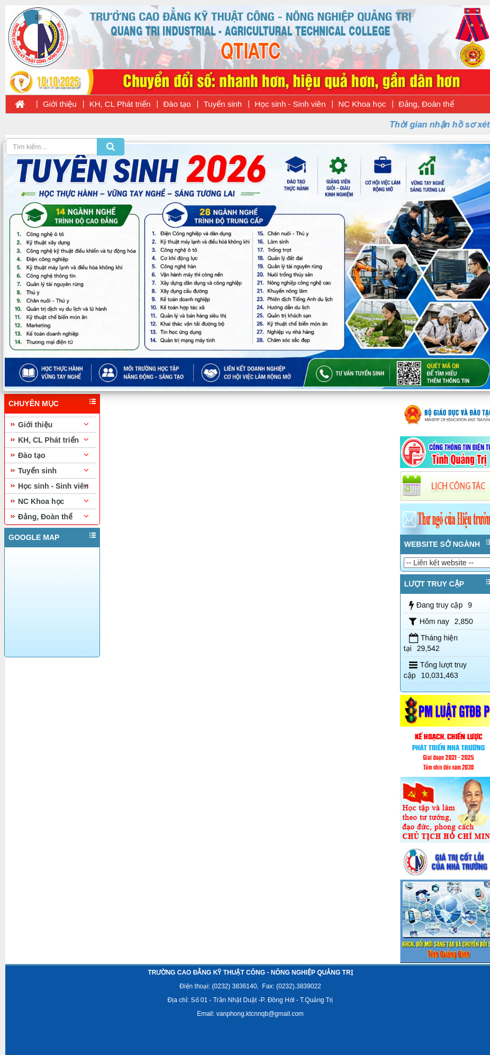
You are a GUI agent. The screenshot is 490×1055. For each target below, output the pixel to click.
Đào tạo (177, 103)
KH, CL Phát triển (120, 103)
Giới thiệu (60, 103)
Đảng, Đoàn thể (425, 103)
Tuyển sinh (223, 103)
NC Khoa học (362, 103)
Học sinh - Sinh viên (290, 103)
